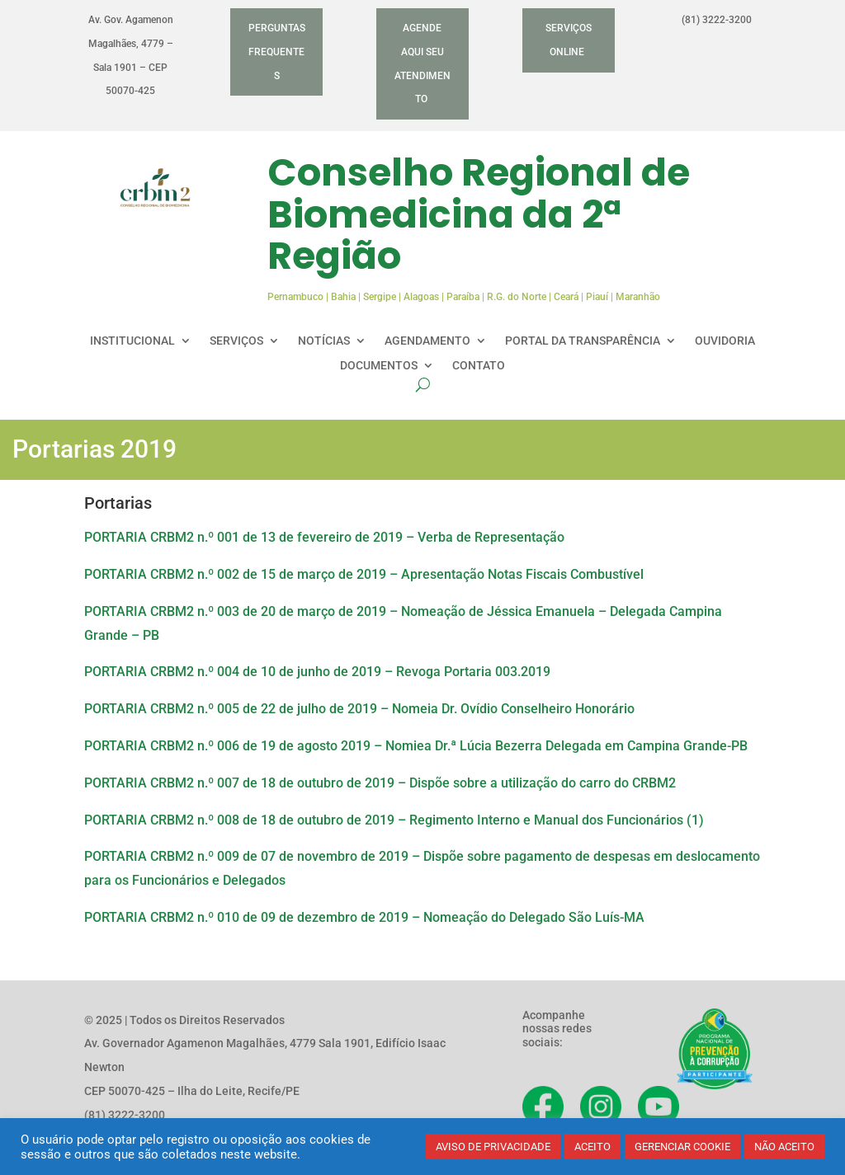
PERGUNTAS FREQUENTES (276, 52)
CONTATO (478, 366)
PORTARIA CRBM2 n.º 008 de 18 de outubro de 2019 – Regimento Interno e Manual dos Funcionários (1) (394, 820)
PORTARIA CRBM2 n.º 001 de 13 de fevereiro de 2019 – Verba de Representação (324, 537)
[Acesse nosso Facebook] (543, 1106)
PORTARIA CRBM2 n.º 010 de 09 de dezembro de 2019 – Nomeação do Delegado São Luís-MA (364, 917)
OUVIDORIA (725, 341)
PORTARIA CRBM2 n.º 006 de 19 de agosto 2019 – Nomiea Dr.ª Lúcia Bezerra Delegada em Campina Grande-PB (416, 746)
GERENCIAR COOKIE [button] (682, 1146)
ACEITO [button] (592, 1146)
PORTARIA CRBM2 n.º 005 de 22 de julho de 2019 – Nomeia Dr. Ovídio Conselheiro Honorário (359, 709)
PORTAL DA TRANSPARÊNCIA (582, 341)
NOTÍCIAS (324, 341)
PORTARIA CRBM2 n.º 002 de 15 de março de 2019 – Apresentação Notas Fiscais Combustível (364, 574)
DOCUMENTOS (379, 366)
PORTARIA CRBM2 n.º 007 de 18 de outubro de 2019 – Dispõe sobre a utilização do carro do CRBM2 (380, 783)
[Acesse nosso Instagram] (600, 1106)
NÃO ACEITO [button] (784, 1146)
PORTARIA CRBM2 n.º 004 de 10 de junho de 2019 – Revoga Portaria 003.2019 (317, 671)
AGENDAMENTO (427, 341)
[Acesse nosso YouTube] (658, 1106)
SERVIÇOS (236, 341)
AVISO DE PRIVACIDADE (493, 1146)
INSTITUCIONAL (132, 341)
